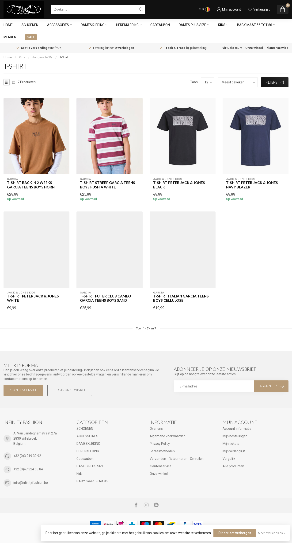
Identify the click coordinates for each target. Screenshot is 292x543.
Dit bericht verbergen (234, 533)
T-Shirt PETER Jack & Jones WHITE (33, 298)
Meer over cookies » (271, 533)
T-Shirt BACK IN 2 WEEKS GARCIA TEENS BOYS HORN (31, 184)
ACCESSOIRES (58, 25)
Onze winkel (254, 48)
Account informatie (237, 428)
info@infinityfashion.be (30, 482)
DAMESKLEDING (92, 25)
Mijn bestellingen (235, 436)
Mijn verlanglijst (234, 451)
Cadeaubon (160, 25)
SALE (31, 37)
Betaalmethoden (162, 451)
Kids (221, 25)
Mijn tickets (231, 443)
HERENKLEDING (127, 25)
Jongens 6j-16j (42, 57)
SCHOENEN (30, 25)
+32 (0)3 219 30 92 (27, 456)
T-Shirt (64, 57)
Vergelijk (229, 459)
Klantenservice (277, 48)
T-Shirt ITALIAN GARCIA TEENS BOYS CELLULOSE (181, 298)
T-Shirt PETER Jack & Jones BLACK (179, 184)
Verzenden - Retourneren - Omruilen (177, 459)
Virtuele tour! (232, 48)
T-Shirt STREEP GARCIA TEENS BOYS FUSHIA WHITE (107, 184)
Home (8, 25)
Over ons (156, 428)
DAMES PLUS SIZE (192, 25)
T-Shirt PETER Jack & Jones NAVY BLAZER (252, 184)
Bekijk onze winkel (69, 390)
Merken (10, 37)
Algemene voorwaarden (168, 436)
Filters (274, 82)
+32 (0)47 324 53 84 (28, 469)
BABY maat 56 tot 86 (254, 25)
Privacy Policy (160, 443)
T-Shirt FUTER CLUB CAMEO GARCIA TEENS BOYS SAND (105, 298)
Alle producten (233, 466)
